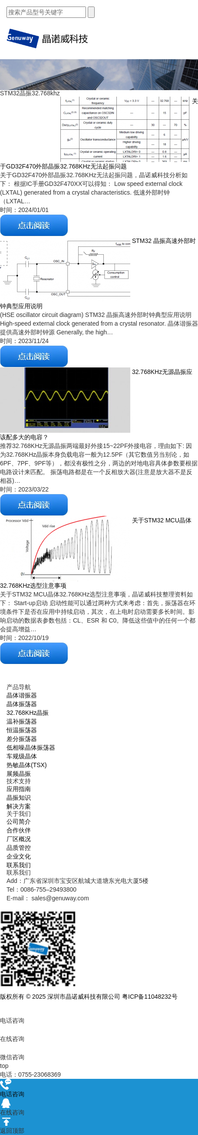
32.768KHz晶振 (28, 712)
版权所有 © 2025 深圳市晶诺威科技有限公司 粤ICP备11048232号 (89, 996)
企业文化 (19, 856)
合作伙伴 (19, 830)
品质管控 (19, 847)
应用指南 (19, 788)
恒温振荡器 (22, 730)
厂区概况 (19, 838)
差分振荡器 (22, 738)
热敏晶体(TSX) (27, 764)
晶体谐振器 (22, 695)
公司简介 (19, 821)
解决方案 (19, 806)
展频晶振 (19, 773)
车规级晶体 (22, 756)
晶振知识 (19, 797)
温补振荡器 (22, 721)
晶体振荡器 (22, 704)
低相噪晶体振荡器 (31, 747)
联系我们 (19, 865)
